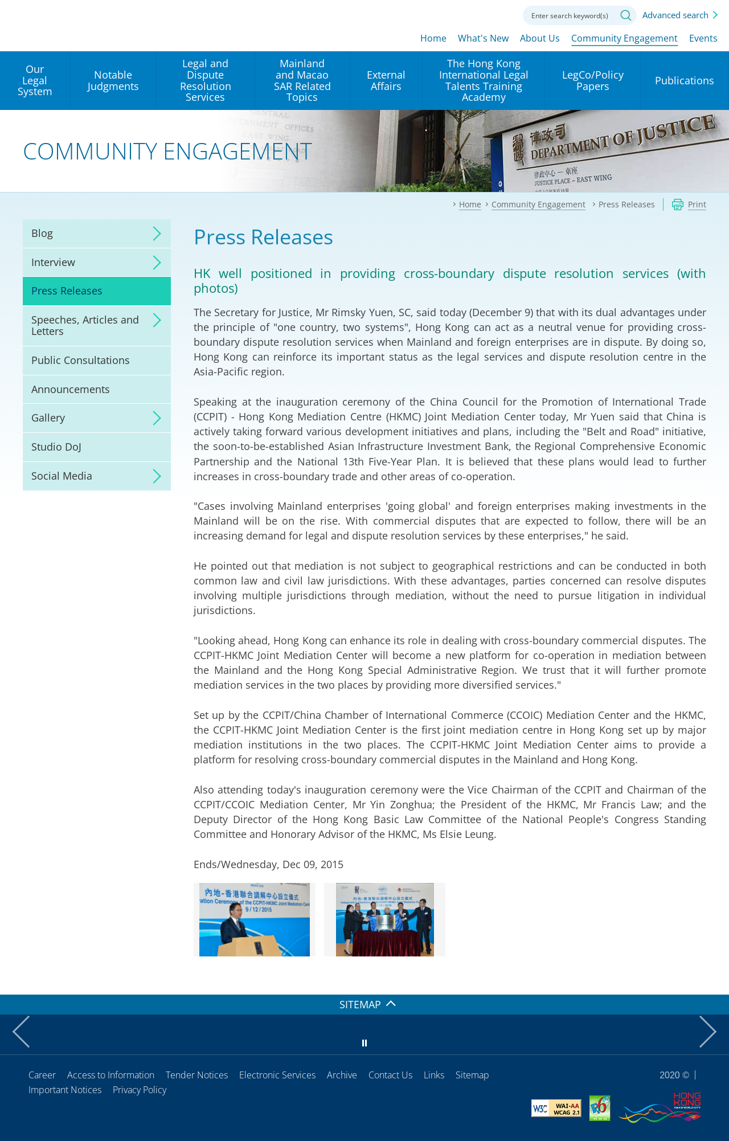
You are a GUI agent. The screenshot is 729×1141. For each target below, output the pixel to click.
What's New (483, 38)
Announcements (70, 389)
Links (434, 1075)
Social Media (61, 475)
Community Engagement (624, 38)
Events (703, 38)
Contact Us (390, 1075)
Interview (53, 262)
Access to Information (110, 1075)
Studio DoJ (56, 446)
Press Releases (67, 290)
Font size (468, 14)
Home (433, 38)
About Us (540, 38)
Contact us (500, 14)
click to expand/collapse (153, 233)
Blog (42, 233)
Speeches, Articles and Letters (85, 325)
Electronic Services (277, 1075)
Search (626, 15)
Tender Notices (197, 1075)
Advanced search (675, 15)
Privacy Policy (139, 1089)
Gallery (48, 417)
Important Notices (64, 1089)
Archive (342, 1075)
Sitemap (472, 1075)
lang (437, 14)
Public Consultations (80, 360)
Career (42, 1075)
